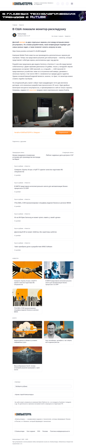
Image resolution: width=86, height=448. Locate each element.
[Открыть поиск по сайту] (67, 3)
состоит (22, 42)
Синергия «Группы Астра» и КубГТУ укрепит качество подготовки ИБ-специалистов (38, 171)
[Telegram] (22, 425)
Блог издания (31, 431)
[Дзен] (25, 425)
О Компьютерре (19, 431)
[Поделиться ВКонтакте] (14, 144)
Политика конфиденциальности (60, 431)
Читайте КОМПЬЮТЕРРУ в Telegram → (28, 132)
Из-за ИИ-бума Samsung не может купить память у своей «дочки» (37, 217)
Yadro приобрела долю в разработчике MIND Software (33, 246)
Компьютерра (22, 34)
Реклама (45, 431)
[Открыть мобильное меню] (72, 3)
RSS (38, 431)
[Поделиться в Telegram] (17, 144)
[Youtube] (19, 425)
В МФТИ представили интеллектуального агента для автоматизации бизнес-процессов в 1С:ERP (41, 187)
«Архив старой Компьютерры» (24, 394)
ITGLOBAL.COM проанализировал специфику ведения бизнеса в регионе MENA (42, 203)
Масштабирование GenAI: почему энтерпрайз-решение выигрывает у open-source (27, 367)
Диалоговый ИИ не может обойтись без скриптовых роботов (35, 232)
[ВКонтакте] (16, 425)
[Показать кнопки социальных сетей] (57, 3)
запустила (32, 90)
